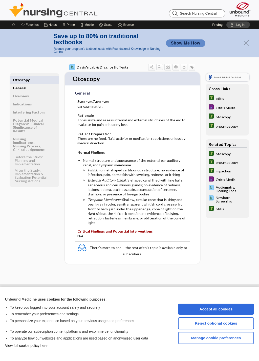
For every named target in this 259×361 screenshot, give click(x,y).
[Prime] (68, 24)
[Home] (13, 24)
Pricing (217, 25)
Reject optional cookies (216, 323)
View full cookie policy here (26, 346)
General (19, 80)
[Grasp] (106, 24)
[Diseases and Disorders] (227, 107)
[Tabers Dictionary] (227, 98)
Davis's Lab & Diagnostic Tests (98, 67)
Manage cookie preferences (216, 338)
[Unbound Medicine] (240, 9)
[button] (126, 24)
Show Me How (185, 43)
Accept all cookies (216, 309)
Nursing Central (72, 10)
